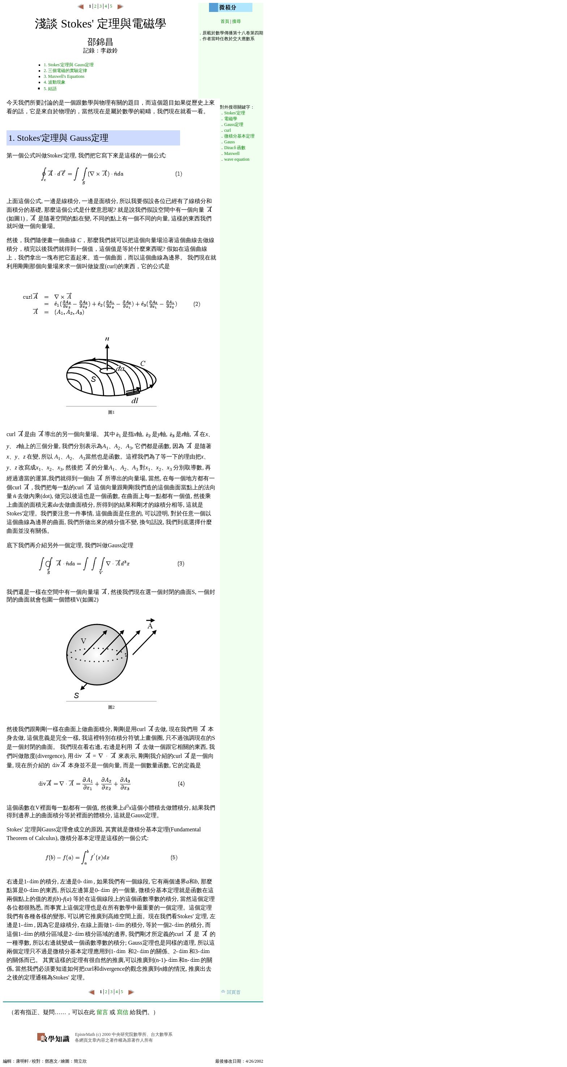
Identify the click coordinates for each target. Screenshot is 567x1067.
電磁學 (230, 118)
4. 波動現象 (54, 82)
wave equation (237, 159)
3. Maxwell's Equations (64, 76)
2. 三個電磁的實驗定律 (65, 70)
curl (227, 130)
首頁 (225, 21)
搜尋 (236, 21)
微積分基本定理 (239, 136)
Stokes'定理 (234, 112)
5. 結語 (50, 88)
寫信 (122, 1012)
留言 (102, 1012)
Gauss (229, 141)
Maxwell (232, 153)
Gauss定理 (233, 124)
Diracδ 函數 (235, 147)
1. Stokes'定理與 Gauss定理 (69, 64)
